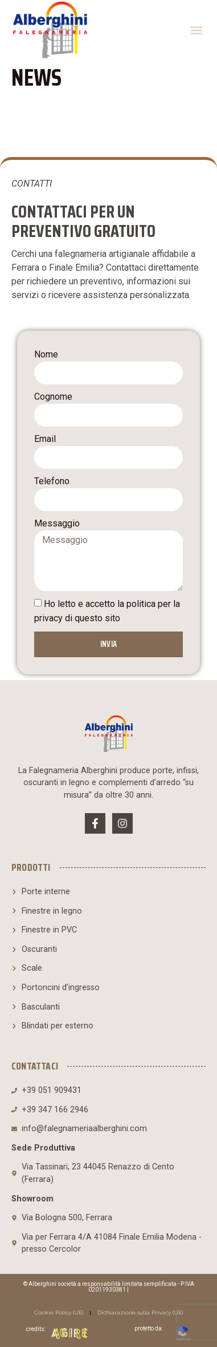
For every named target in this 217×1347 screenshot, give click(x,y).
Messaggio (57, 523)
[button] (196, 30)
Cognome (53, 396)
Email (45, 438)
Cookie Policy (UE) (58, 1312)
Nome (46, 354)
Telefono (51, 481)
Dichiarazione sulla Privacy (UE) (140, 1312)
